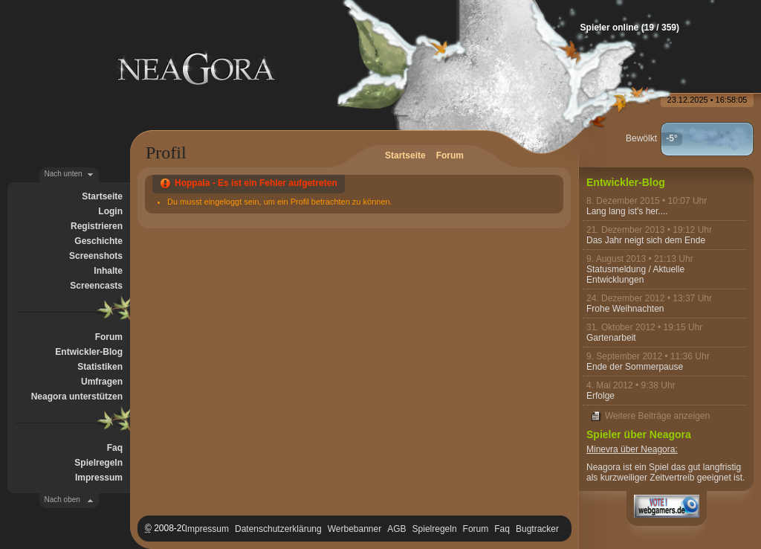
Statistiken (100, 367)
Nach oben (62, 499)
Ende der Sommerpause (634, 367)
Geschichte (98, 241)
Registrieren (97, 226)
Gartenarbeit (611, 338)
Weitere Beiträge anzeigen (657, 416)
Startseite (102, 196)
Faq (115, 448)
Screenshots (96, 256)
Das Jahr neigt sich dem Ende (645, 240)
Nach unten (63, 174)
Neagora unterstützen (77, 396)
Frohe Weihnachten (625, 309)
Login (110, 211)
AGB (396, 529)
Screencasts (96, 285)
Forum (109, 337)
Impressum (99, 477)
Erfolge (600, 396)
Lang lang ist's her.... (627, 211)
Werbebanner (355, 529)
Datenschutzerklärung (278, 529)
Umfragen (102, 381)
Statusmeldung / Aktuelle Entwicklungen (635, 274)
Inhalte (108, 271)
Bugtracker (537, 529)
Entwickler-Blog (89, 352)
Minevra (602, 449)
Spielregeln (98, 463)
